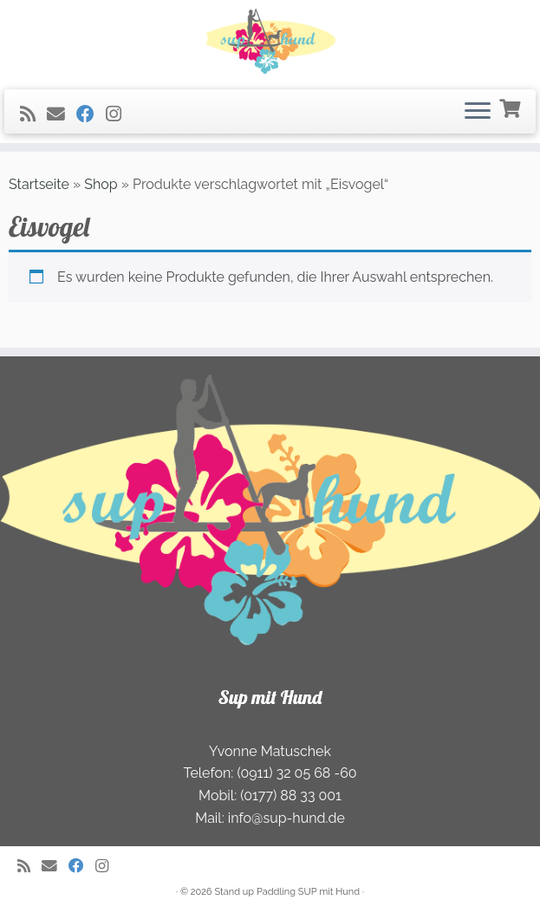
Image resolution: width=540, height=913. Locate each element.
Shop (100, 184)
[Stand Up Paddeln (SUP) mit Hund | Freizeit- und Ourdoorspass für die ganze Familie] (270, 42)
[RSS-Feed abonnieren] (33, 114)
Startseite (39, 184)
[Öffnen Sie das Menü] (478, 112)
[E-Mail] (61, 114)
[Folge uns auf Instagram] (119, 114)
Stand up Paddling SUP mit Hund (288, 891)
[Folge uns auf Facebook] (91, 114)
